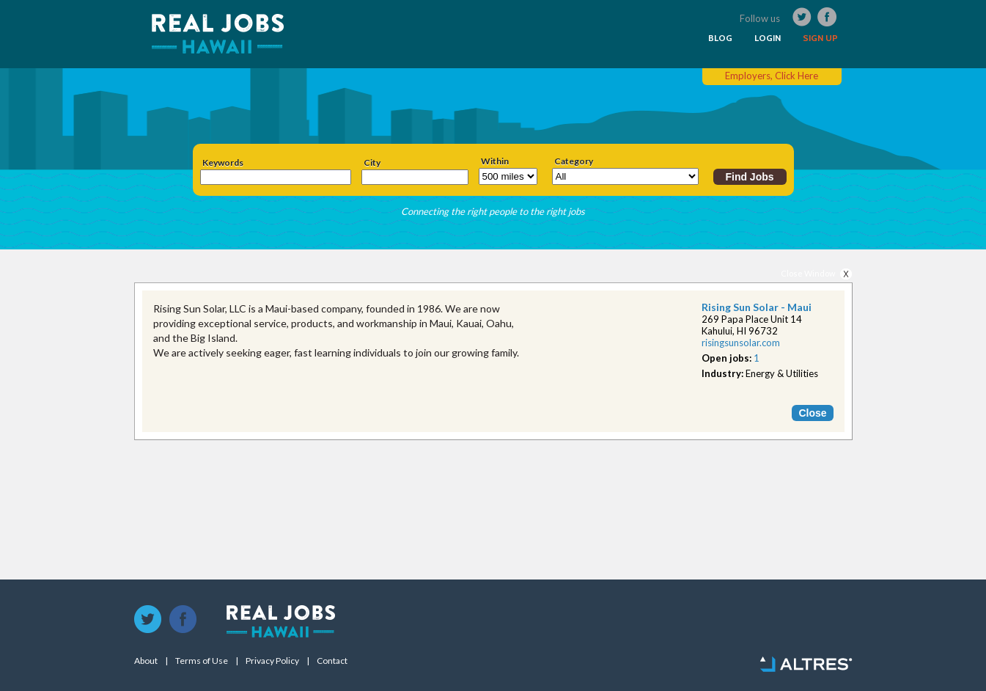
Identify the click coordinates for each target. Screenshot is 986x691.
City (372, 162)
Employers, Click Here (771, 75)
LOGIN (767, 38)
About (146, 661)
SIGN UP (820, 38)
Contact (332, 661)
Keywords (222, 162)
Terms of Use (201, 661)
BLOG (720, 38)
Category (573, 161)
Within (495, 161)
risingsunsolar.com (741, 342)
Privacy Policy (272, 661)
